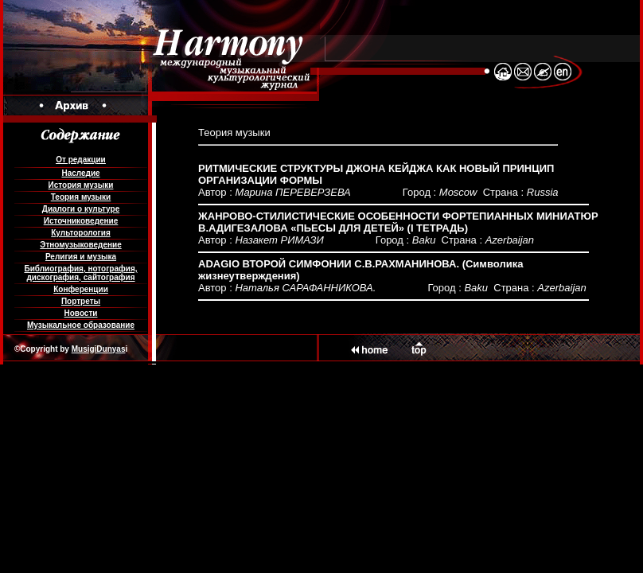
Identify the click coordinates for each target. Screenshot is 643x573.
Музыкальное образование (80, 325)
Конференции (80, 289)
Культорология (80, 232)
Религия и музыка (80, 256)
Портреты (80, 301)
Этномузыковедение (80, 244)
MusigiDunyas (99, 349)
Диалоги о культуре (80, 209)
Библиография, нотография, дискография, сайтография (80, 273)
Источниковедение (81, 220)
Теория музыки (81, 197)
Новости (81, 313)
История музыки (81, 185)
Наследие (80, 173)
